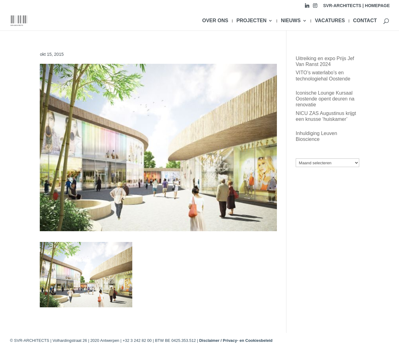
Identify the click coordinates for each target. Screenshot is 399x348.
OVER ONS (215, 20)
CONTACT (365, 20)
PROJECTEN (252, 20)
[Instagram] (315, 7)
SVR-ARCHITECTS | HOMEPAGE (356, 5)
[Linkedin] (307, 7)
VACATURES (330, 20)
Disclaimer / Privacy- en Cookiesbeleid (236, 340)
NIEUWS (291, 20)
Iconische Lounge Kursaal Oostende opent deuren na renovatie (325, 98)
